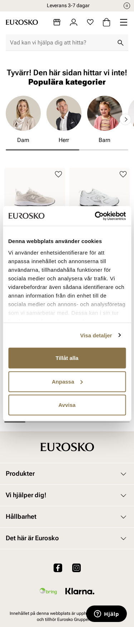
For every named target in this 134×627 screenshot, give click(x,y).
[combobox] (61, 43)
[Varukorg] (106, 22)
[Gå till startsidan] (22, 22)
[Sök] (120, 43)
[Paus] (127, 5)
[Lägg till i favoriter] (58, 174)
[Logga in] (73, 22)
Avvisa (67, 405)
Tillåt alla (67, 358)
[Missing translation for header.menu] (124, 22)
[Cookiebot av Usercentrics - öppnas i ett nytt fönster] (95, 215)
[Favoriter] (90, 22)
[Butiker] (57, 22)
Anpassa (67, 381)
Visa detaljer (96, 335)
